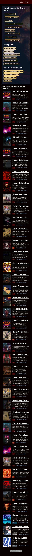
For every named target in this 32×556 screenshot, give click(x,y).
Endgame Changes (10, 77)
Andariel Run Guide (10, 48)
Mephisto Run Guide (10, 57)
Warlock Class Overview (11, 74)
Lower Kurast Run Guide (11, 63)
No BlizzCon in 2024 (19, 538)
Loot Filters (8, 80)
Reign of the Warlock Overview (13, 71)
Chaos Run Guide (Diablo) (12, 54)
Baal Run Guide (9, 51)
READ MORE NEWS (16, 551)
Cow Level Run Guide (10, 60)
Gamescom (15, 518)
